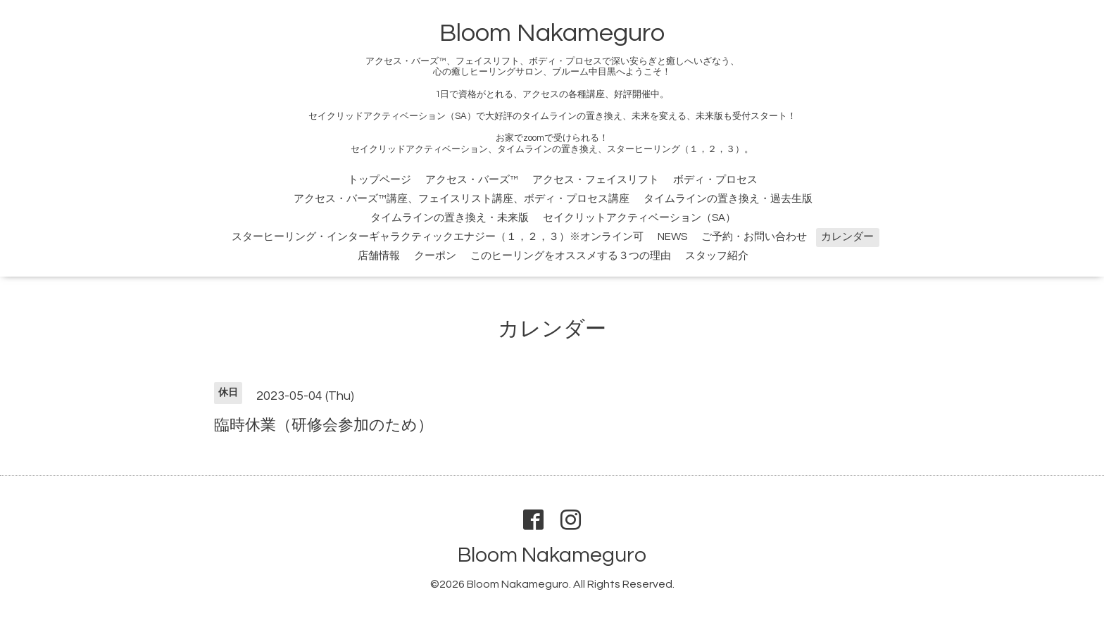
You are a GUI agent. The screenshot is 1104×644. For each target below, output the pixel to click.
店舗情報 (379, 256)
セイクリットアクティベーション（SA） (639, 218)
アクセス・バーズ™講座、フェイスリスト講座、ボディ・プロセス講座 (461, 199)
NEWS (672, 237)
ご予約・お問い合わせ (754, 237)
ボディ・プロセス (715, 180)
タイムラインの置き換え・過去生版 (728, 199)
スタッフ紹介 (716, 256)
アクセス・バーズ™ (471, 180)
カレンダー (847, 237)
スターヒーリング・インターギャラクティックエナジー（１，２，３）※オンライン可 (438, 237)
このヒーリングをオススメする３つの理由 (570, 256)
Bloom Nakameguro (552, 33)
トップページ (379, 180)
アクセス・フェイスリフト (595, 180)
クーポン (435, 256)
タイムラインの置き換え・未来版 (449, 218)
